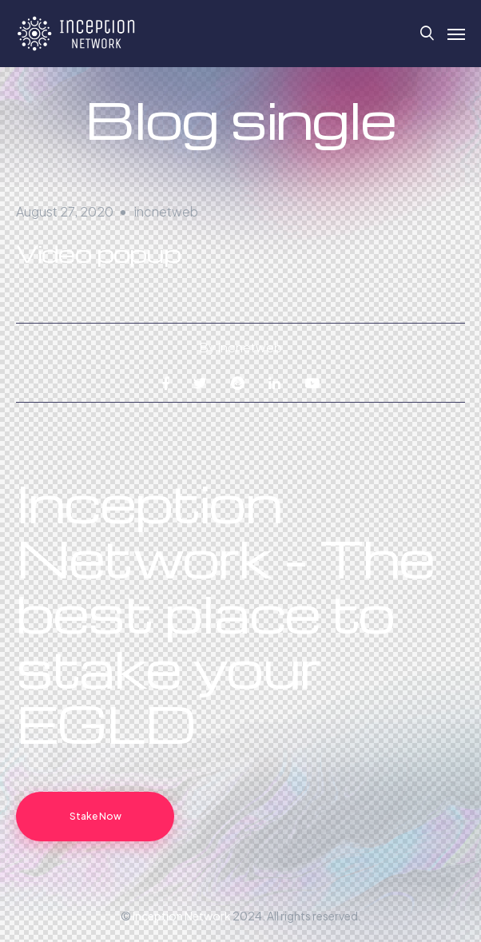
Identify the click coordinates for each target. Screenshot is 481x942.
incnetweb (166, 211)
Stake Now (95, 816)
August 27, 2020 (64, 211)
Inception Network (182, 915)
